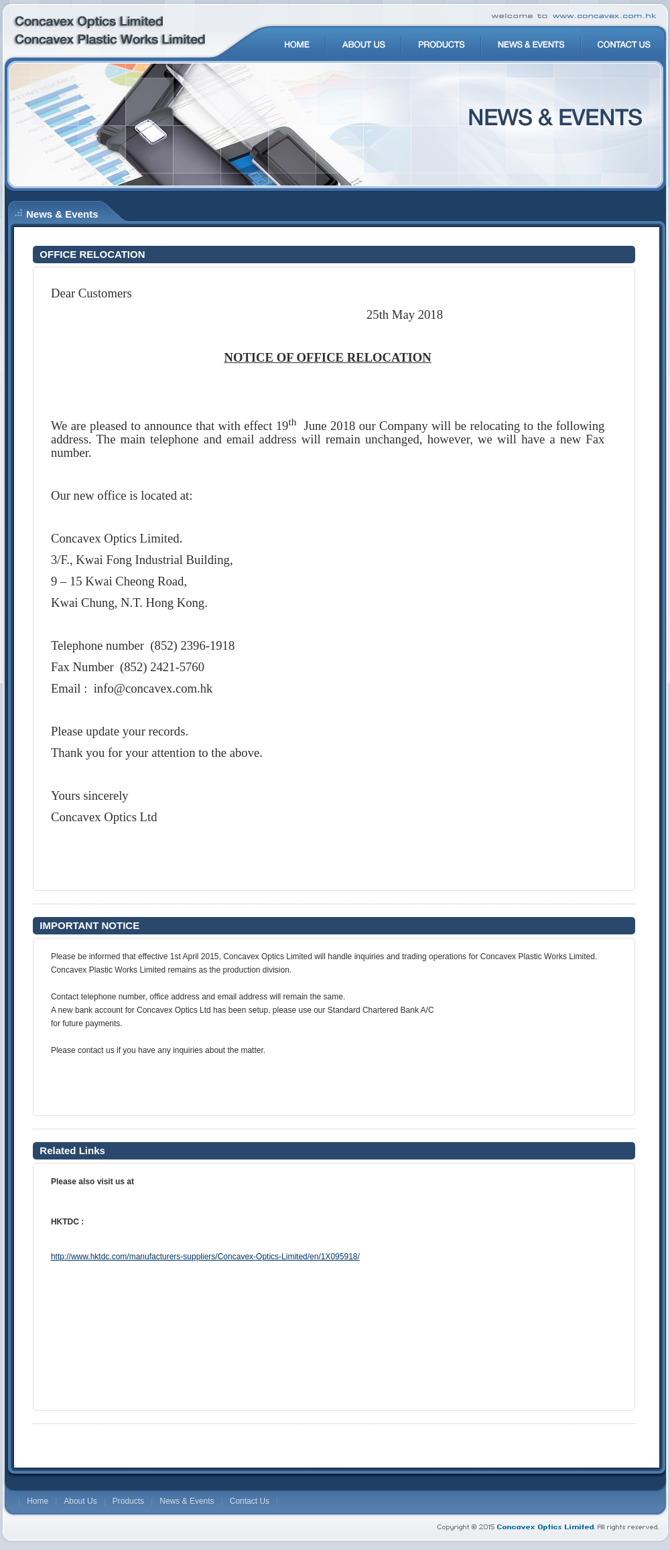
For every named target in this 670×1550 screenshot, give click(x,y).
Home (37, 1501)
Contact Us (249, 1501)
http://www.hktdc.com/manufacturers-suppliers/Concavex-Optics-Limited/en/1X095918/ (205, 1256)
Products (128, 1501)
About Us (80, 1501)
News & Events (186, 1501)
